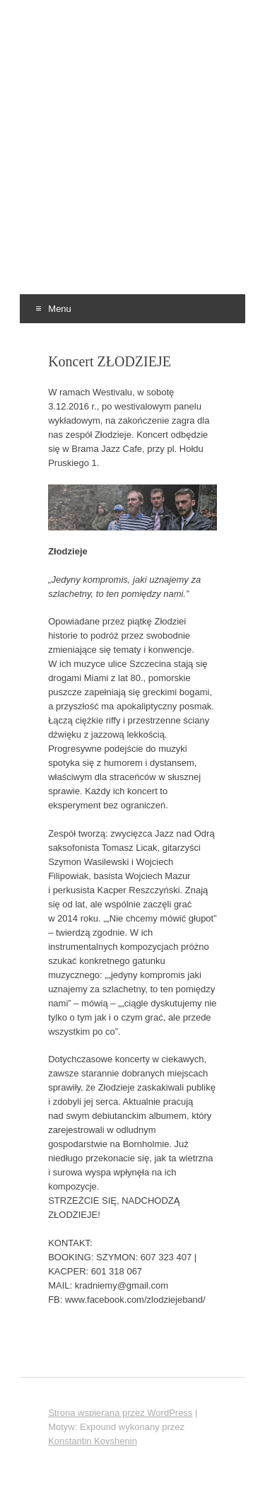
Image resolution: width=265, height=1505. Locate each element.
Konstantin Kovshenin (92, 1441)
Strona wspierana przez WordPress (120, 1412)
